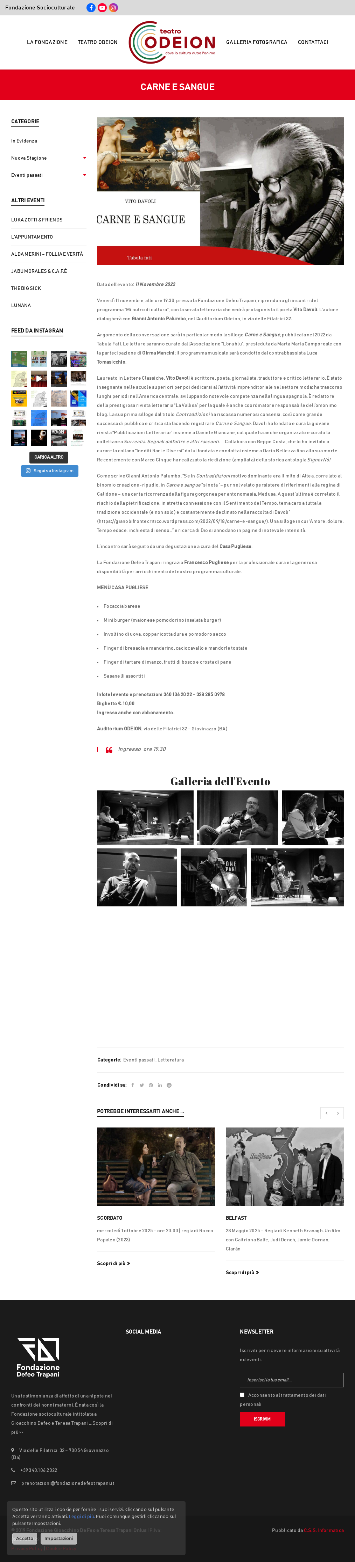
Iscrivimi (262, 1419)
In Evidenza (24, 141)
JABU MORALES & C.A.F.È (39, 271)
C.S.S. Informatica (324, 1530)
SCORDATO (109, 1218)
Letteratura (171, 1060)
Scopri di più (111, 1263)
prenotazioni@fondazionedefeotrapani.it (67, 1483)
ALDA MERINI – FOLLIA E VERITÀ (47, 254)
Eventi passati (27, 175)
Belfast (236, 1218)
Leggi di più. (82, 1517)
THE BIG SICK (26, 288)
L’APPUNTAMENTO (32, 237)
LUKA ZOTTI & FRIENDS (37, 220)
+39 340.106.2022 (38, 1470)
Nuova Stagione (29, 158)
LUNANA (21, 305)
